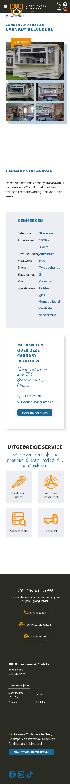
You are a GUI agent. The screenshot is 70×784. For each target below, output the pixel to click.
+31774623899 (31, 396)
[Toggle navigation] (5, 6)
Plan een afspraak (35, 412)
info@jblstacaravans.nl (37, 402)
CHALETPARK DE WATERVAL (31, 752)
